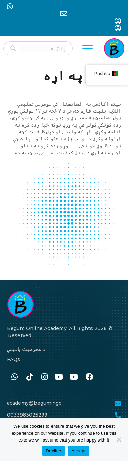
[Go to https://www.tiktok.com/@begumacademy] (29, 377)
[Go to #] (74, 377)
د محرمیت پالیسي (26, 349)
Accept (78, 450)
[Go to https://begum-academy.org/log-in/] (118, 21)
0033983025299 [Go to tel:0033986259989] (27, 415)
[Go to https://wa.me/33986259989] (14, 377)
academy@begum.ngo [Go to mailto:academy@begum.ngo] (34, 403)
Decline (53, 450)
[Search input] (42, 48)
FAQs (13, 359)
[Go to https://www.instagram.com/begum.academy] (44, 377)
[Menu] (87, 48)
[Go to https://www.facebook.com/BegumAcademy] (89, 377)
